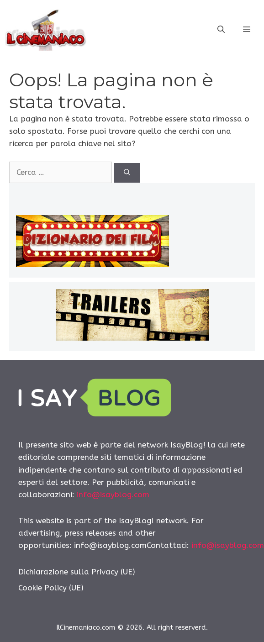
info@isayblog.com (113, 494)
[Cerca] (127, 173)
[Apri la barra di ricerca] (221, 29)
